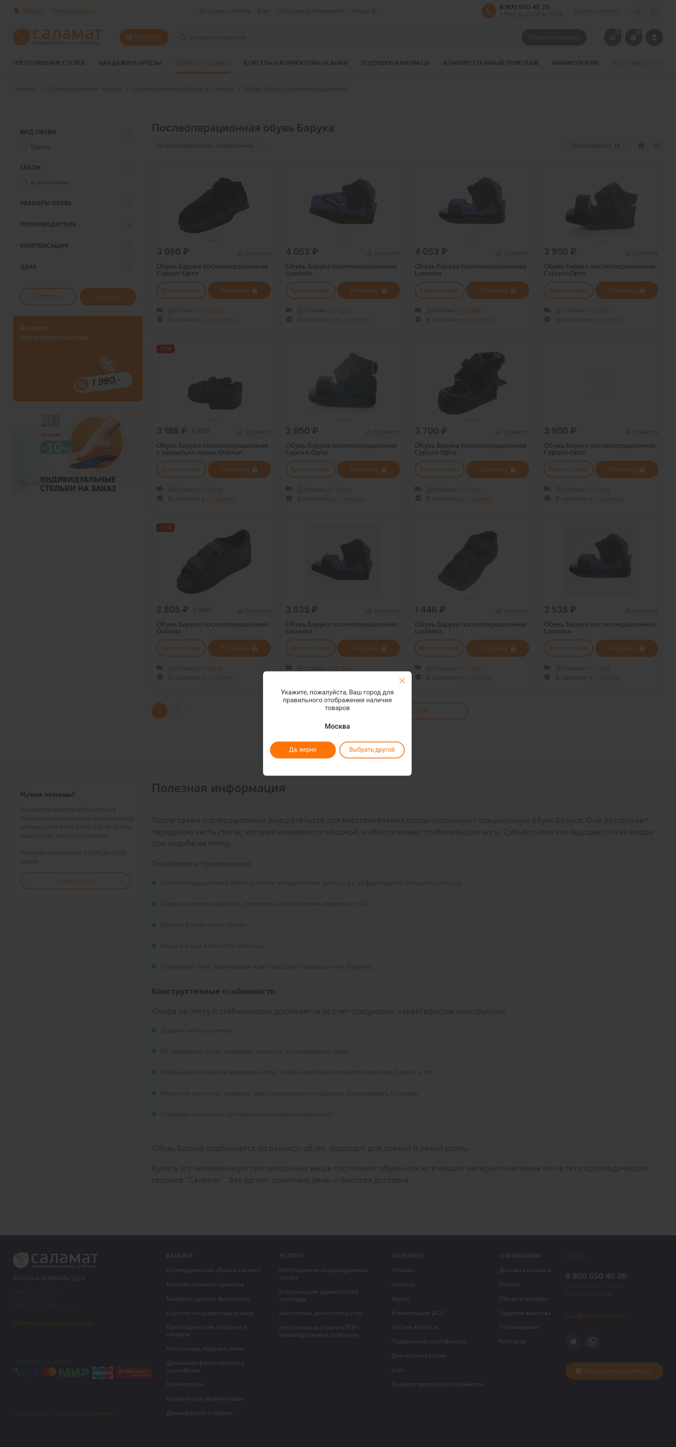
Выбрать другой (371, 749)
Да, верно (302, 749)
